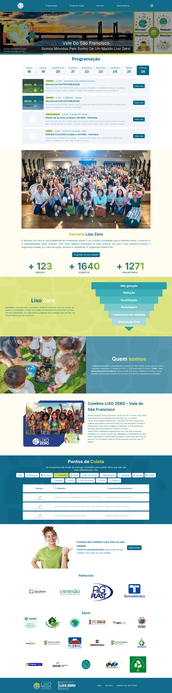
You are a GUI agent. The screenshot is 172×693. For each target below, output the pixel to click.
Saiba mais (138, 86)
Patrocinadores (123, 6)
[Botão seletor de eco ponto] (32, 475)
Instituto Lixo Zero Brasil (126, 685)
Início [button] (99, 685)
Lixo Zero (100, 6)
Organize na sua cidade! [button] (86, 254)
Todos (20, 475)
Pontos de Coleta (76, 6)
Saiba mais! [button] (134, 547)
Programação (51, 6)
